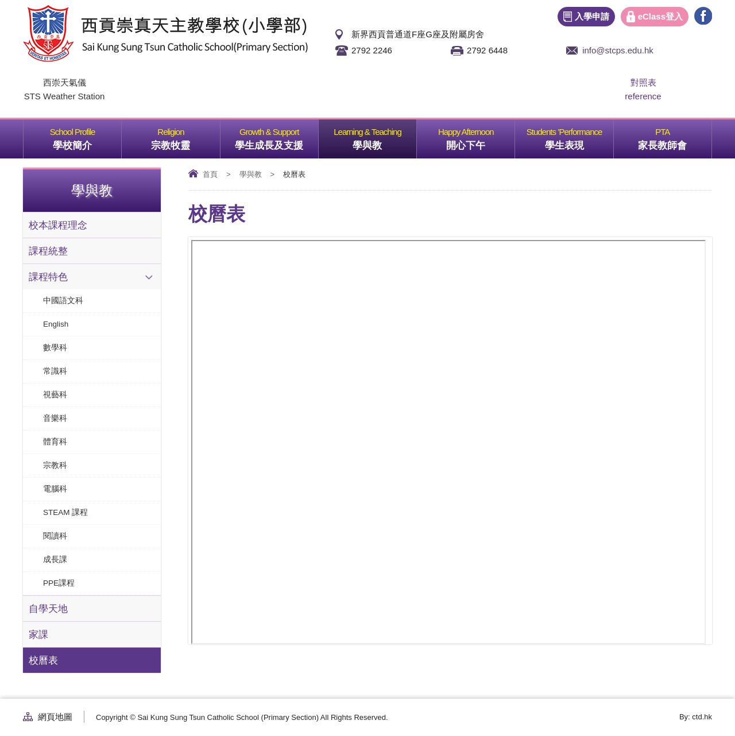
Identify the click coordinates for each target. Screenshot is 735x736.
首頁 (210, 174)
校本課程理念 (58, 225)
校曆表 (43, 660)
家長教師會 (674, 135)
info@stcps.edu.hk (617, 50)
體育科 (55, 441)
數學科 (55, 347)
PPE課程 (59, 583)
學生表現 (579, 135)
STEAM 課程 (65, 512)
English (55, 324)
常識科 (55, 371)
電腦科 (55, 489)
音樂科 (55, 418)
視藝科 (55, 394)
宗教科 (55, 465)
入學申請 (592, 16)
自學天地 (48, 608)
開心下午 (480, 135)
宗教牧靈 (185, 135)
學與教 (384, 135)
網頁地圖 (55, 717)
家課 (38, 634)
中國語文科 (63, 300)
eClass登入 (660, 16)
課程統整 (48, 251)
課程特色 (48, 277)
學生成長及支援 (276, 135)
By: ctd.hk (695, 716)
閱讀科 (55, 536)
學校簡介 (87, 135)
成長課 (55, 559)
